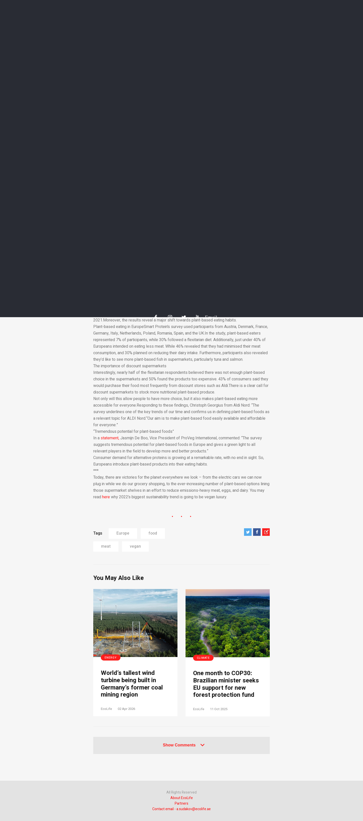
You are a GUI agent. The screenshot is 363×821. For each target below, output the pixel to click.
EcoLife (106, 708)
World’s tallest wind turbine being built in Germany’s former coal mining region (132, 684)
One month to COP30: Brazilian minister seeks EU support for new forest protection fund (226, 684)
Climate (203, 658)
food (152, 533)
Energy (111, 657)
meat (106, 546)
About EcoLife (181, 798)
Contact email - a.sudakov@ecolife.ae (181, 809)
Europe (122, 533)
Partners (181, 803)
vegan (135, 546)
